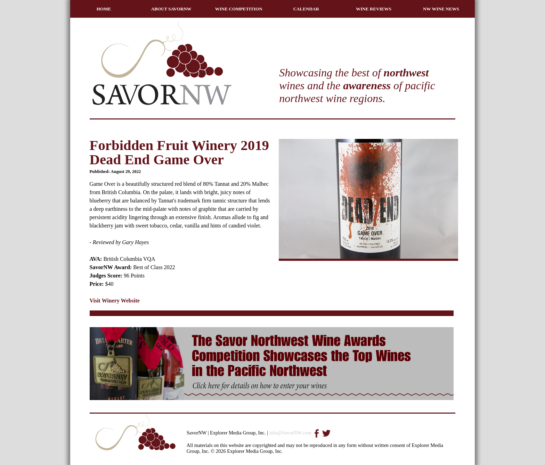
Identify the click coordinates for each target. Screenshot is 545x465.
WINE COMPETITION (238, 8)
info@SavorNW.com (290, 432)
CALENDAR (306, 8)
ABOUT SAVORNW (171, 8)
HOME (104, 8)
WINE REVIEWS (373, 8)
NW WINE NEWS (441, 8)
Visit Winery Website (115, 301)
